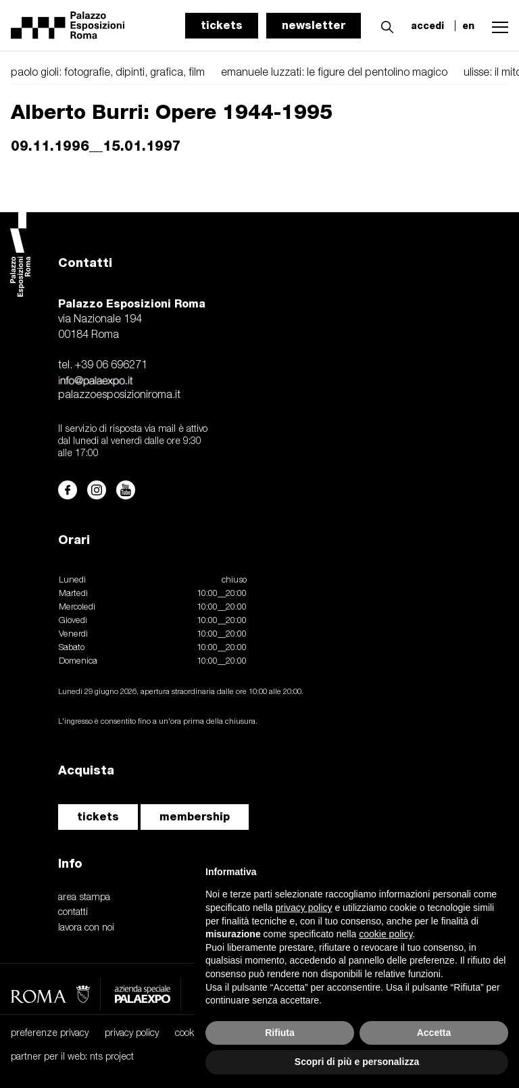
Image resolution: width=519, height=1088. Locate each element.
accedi (427, 25)
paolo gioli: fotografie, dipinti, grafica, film (108, 73)
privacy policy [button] (304, 907)
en (468, 25)
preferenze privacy (50, 1033)
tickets (222, 25)
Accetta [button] (434, 1032)
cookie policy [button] (385, 934)
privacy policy (132, 1033)
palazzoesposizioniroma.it (119, 395)
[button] (383, 25)
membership (194, 816)
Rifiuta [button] (280, 1032)
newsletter (313, 25)
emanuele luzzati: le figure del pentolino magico (334, 73)
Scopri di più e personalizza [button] (357, 1061)
